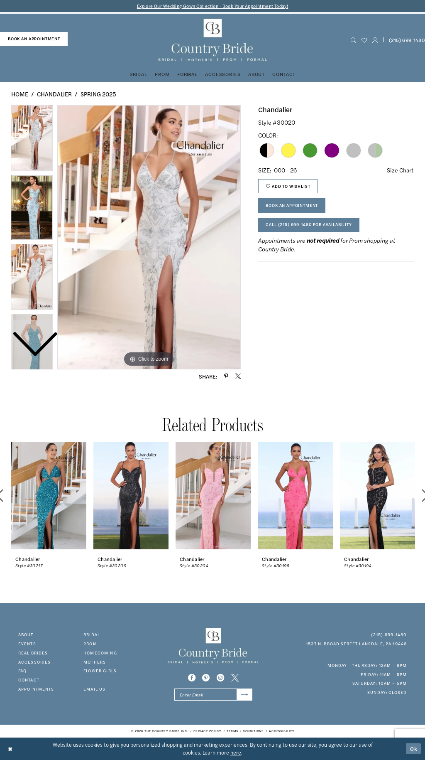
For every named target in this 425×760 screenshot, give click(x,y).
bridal (91, 634)
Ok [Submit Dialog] (414, 748)
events (27, 644)
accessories (34, 662)
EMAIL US (94, 689)
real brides (33, 653)
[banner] (212, 40)
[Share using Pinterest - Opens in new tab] (226, 376)
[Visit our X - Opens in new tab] (235, 677)
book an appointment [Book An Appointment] (34, 39)
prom (90, 644)
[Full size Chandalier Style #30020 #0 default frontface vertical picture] (149, 237)
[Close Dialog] (10, 749)
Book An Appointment (292, 205)
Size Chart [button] (400, 170)
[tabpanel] (149, 237)
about (26, 634)
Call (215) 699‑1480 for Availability (309, 224)
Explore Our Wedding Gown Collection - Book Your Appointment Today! (212, 6)
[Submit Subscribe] (244, 695)
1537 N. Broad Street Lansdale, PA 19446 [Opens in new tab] (356, 644)
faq (22, 671)
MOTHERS (94, 662)
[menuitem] (34, 39)
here (235, 752)
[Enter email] (213, 695)
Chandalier (54, 94)
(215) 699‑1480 (389, 634)
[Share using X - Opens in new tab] (238, 376)
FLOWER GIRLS (100, 671)
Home (19, 94)
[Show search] (353, 40)
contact (28, 680)
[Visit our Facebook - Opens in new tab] (191, 677)
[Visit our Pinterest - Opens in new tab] (206, 677)
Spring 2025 (98, 94)
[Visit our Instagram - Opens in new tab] (220, 677)
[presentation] (48, 496)
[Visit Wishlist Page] (364, 40)
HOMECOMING (100, 653)
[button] (374, 40)
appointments (36, 689)
